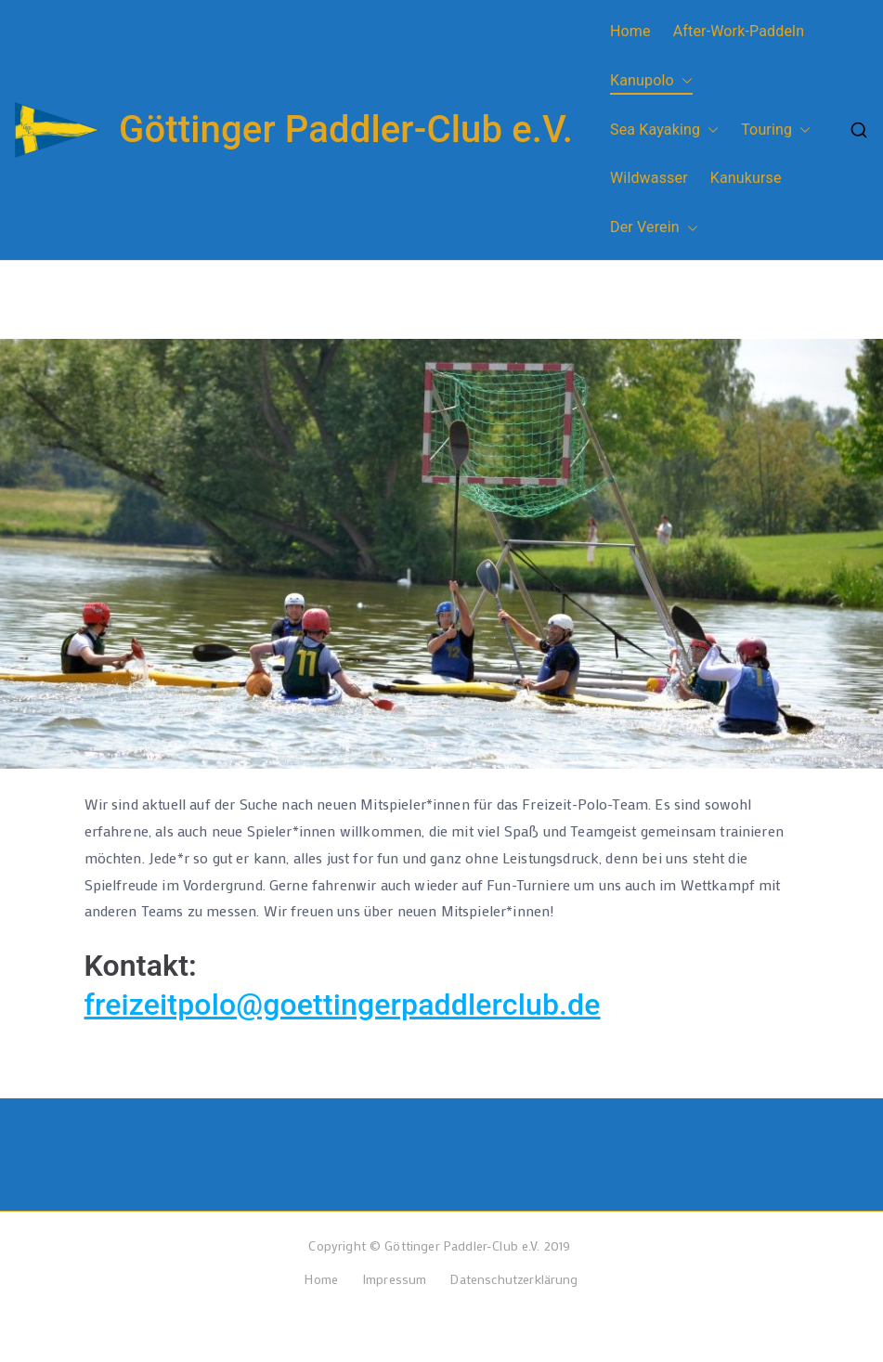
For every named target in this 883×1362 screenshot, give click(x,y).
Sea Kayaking (664, 130)
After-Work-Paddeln (738, 31)
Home (630, 31)
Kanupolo (651, 81)
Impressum (394, 1279)
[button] (683, 81)
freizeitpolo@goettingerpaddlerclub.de (342, 1004)
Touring (776, 130)
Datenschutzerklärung (514, 1279)
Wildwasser (649, 178)
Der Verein (654, 227)
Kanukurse (746, 178)
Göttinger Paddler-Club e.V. (346, 129)
